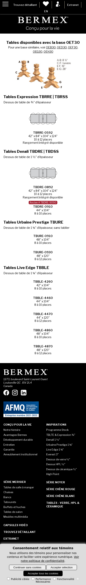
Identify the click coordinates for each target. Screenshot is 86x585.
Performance (41, 579)
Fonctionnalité (63, 579)
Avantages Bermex (15, 434)
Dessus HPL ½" (55, 464)
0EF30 (73, 47)
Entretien (9, 444)
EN (46, 11)
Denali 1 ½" (53, 439)
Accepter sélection (62, 567)
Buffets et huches (14, 507)
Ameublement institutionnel (20, 454)
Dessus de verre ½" (58, 459)
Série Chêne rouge (60, 489)
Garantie (8, 449)
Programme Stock (57, 429)
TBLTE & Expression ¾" (60, 434)
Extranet (73, 4)
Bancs (7, 497)
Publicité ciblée (17, 579)
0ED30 (62, 47)
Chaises (8, 492)
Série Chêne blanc (60, 496)
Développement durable (18, 439)
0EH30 (48, 51)
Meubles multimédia (15, 516)
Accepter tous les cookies (43, 573)
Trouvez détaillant (25, 4)
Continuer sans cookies (27, 567)
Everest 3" (52, 454)
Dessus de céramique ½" (61, 469)
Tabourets (9, 502)
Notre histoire (11, 429)
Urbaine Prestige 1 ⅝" (59, 444)
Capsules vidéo (15, 525)
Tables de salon (13, 511)
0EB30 (51, 47)
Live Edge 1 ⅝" (55, 449)
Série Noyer (55, 482)
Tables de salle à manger (18, 487)
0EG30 (37, 51)
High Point (52, 474)
